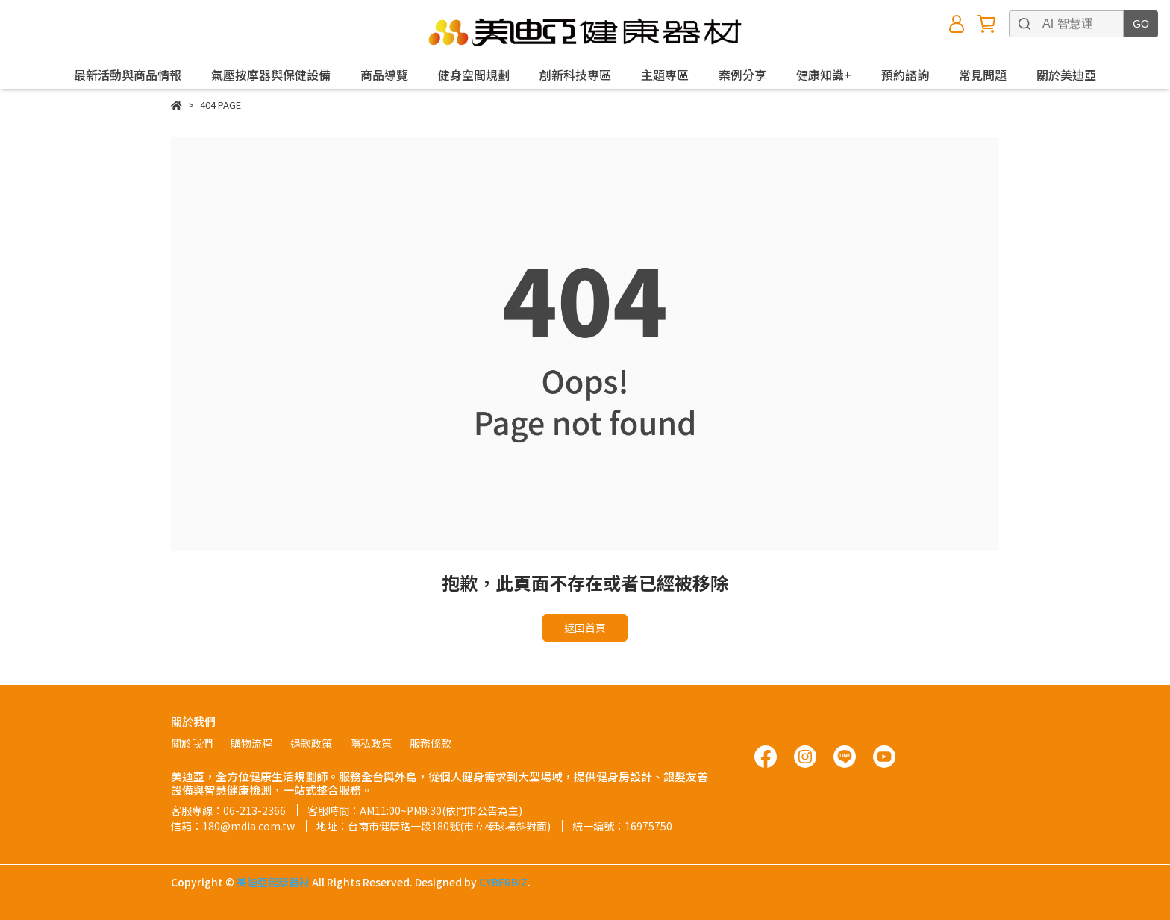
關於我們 (192, 743)
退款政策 (311, 743)
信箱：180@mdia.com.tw (233, 826)
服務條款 (430, 743)
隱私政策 (371, 743)
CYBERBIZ (503, 881)
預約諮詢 (905, 74)
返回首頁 (585, 627)
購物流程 (251, 743)
